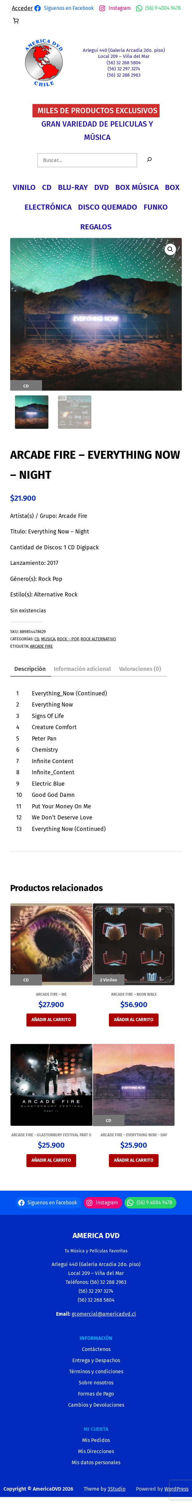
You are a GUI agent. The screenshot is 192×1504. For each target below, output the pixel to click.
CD (36, 639)
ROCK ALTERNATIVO (98, 639)
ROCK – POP (68, 639)
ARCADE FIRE (41, 646)
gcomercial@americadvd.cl (104, 1315)
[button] (170, 249)
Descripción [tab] (30, 669)
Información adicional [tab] (82, 669)
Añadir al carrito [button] (51, 1020)
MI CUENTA (96, 1430)
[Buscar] (149, 160)
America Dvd (96, 1236)
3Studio (116, 1490)
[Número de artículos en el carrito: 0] (16, 20)
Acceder (22, 8)
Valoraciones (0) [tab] (140, 669)
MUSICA (48, 639)
